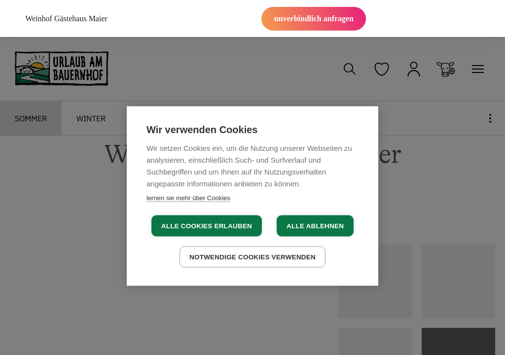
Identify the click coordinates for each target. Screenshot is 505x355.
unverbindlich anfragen (314, 18)
